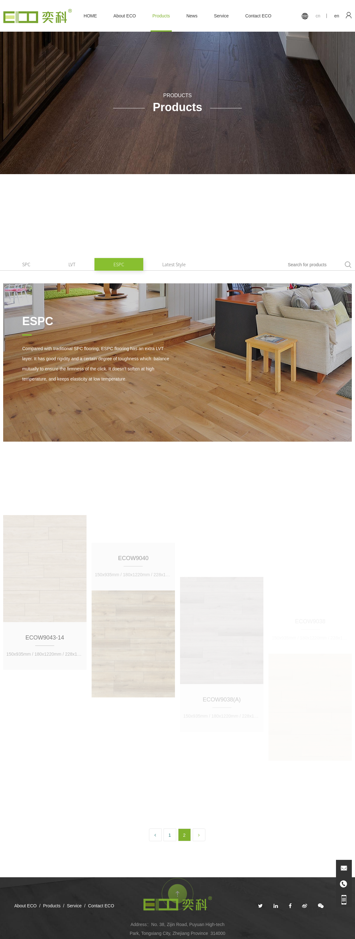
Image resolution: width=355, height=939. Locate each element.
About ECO (124, 15)
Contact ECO (258, 15)
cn (318, 15)
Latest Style (174, 264)
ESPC (118, 264)
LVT (71, 264)
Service (221, 15)
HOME (90, 15)
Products (161, 15)
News (191, 15)
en (336, 15)
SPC (26, 264)
